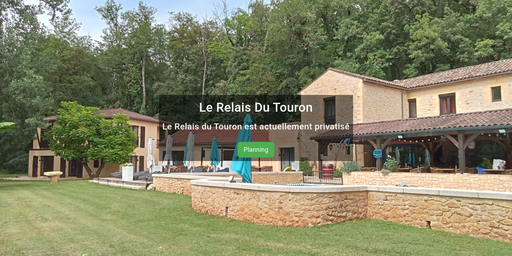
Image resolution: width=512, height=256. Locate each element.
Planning (256, 149)
